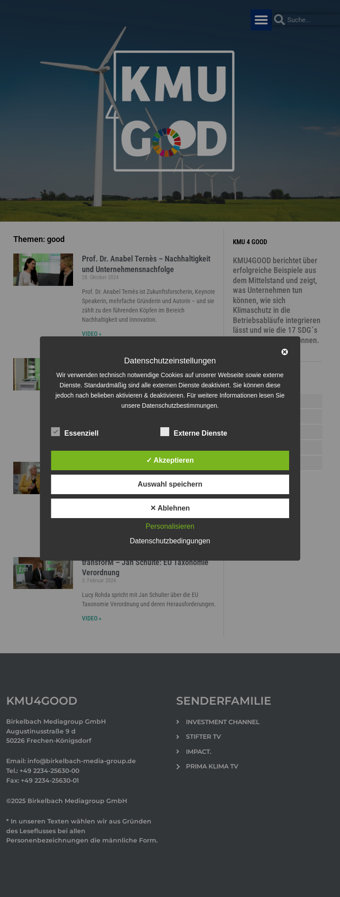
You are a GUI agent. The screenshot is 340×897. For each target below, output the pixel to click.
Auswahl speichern (170, 484)
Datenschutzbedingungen (170, 541)
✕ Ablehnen (170, 508)
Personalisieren (170, 526)
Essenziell (74, 431)
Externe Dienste (193, 431)
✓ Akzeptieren (170, 460)
